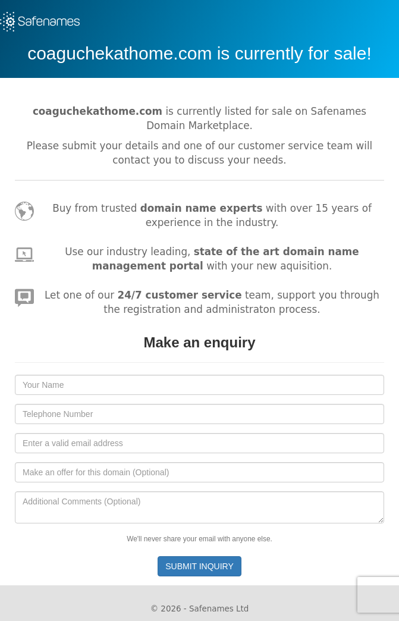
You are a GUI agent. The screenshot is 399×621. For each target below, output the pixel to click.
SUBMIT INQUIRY (199, 566)
